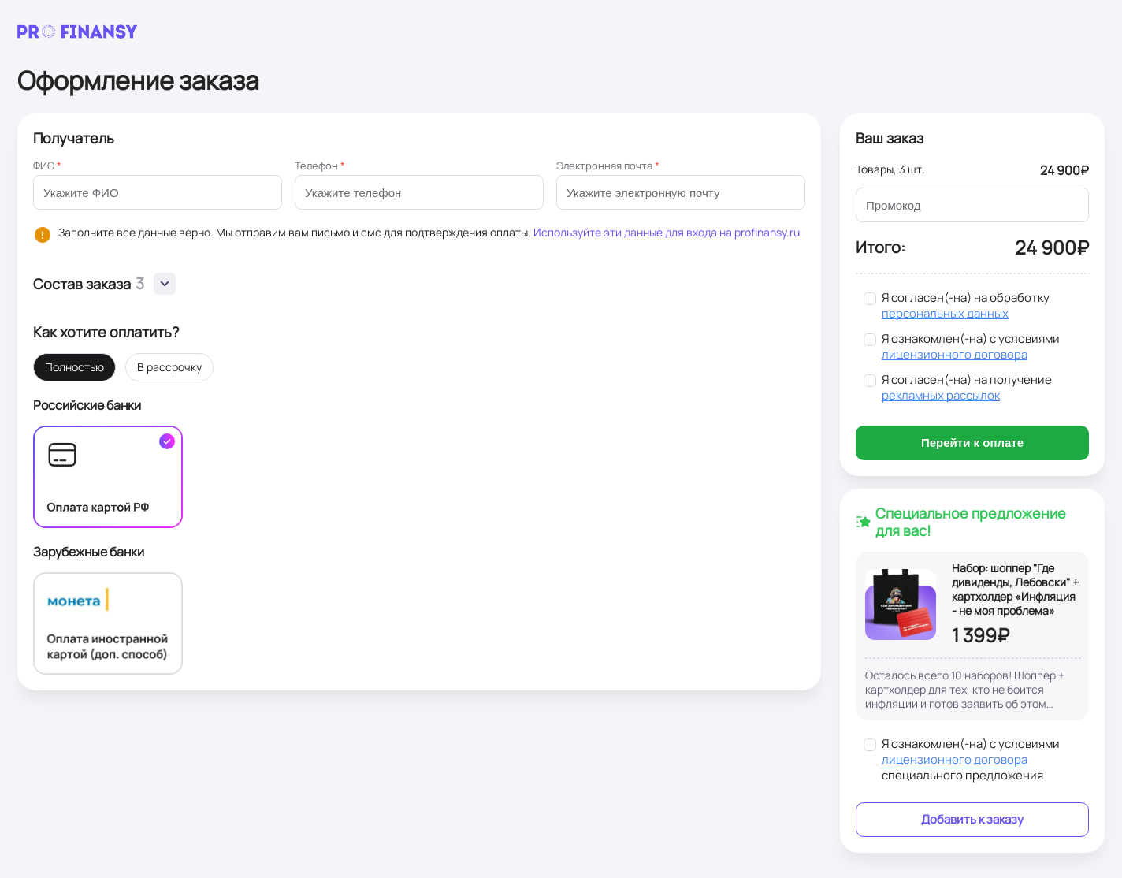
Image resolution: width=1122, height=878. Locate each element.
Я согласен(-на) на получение (967, 388)
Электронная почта (607, 165)
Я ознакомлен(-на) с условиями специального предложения (971, 759)
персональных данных (945, 313)
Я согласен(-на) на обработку (966, 306)
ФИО (47, 165)
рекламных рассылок (941, 395)
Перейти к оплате (972, 442)
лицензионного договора (954, 354)
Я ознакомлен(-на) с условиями (971, 347)
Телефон (320, 165)
